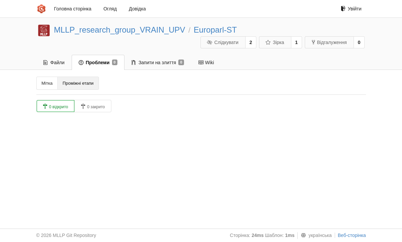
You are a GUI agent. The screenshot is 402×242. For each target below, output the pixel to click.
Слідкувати (222, 42)
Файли (54, 62)
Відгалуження (329, 42)
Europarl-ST (215, 29)
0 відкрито (55, 106)
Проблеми (98, 62)
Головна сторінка (73, 8)
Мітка (46, 83)
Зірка (274, 42)
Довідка (137, 8)
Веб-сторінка (352, 235)
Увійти (351, 8)
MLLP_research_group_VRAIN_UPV (119, 29)
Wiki (206, 62)
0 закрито (93, 106)
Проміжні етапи (78, 83)
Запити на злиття (158, 62)
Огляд (110, 8)
